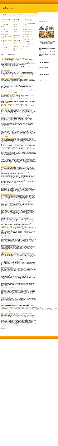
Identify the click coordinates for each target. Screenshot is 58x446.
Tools (26, 41)
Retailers (27, 36)
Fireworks (16, 22)
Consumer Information (5, 44)
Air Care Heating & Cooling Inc (7, 194)
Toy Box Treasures (5, 261)
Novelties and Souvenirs (30, 23)
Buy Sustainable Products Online (7, 287)
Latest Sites (20, 2)
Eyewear (16, 19)
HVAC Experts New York (6, 184)
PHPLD (30, 337)
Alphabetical (13, 54)
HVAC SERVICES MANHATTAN (8, 117)
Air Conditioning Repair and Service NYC (9, 147)
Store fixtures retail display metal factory (9, 58)
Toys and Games (28, 44)
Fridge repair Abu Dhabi (6, 98)
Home (3, 2)
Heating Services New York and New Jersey (9, 175)
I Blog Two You (49, 337)
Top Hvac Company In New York (7, 235)
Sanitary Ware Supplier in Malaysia (8, 280)
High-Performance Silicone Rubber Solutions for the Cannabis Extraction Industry (16, 313)
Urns (26, 46)
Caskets (4, 29)
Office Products (28, 26)
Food (15, 26)
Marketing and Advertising (28, 20)
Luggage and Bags (18, 48)
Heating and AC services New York (8, 166)
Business (10, 14)
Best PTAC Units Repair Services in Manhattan (10, 156)
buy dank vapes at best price (6, 104)
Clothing (5, 34)
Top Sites (29, 2)
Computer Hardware (7, 36)
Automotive (5, 19)
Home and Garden (18, 42)
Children (5, 31)
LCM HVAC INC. (4, 108)
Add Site (11, 2)
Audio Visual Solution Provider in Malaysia (9, 245)
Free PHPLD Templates (41, 337)
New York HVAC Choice (6, 207)
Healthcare (16, 37)
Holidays (16, 40)
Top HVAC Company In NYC (7, 252)
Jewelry (16, 46)
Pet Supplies (27, 31)
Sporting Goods (28, 39)
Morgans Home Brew (5, 70)
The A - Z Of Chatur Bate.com (7, 267)
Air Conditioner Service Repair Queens (8, 127)
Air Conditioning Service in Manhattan (8, 138)
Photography (27, 34)
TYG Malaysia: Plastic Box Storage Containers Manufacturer (13, 274)
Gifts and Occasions (16, 32)
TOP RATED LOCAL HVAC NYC (8, 226)
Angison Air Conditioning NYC (7, 217)
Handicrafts (16, 35)
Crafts (4, 47)
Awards (4, 22)
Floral (15, 24)
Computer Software (7, 40)
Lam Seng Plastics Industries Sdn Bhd (8, 84)
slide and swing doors (5, 78)
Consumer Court (4, 297)
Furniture (16, 29)
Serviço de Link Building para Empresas (9, 307)
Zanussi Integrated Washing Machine (8, 203)
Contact (37, 2)
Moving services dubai (5, 89)
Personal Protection (29, 29)
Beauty (4, 24)
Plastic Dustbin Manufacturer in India (8, 302)
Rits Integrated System (5, 94)
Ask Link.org (8, 8)
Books (4, 26)
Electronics (5, 50)
